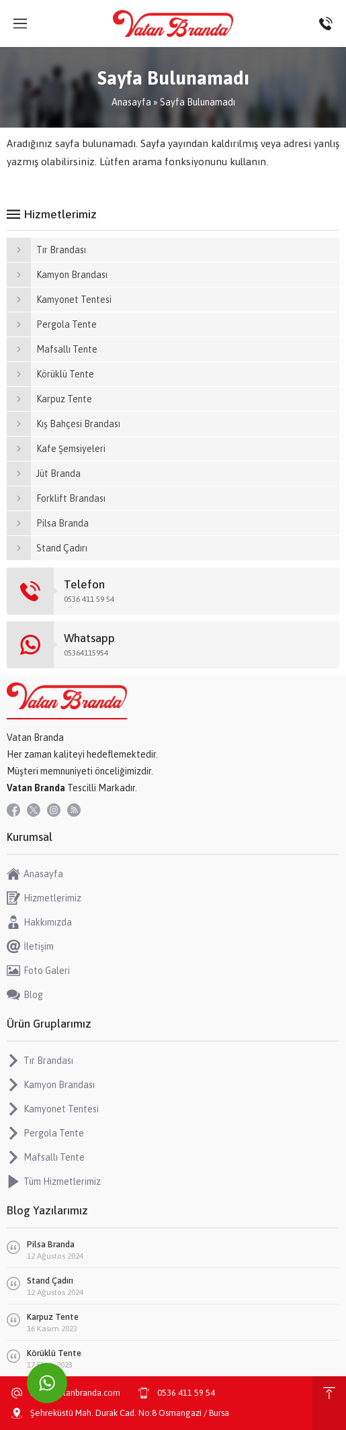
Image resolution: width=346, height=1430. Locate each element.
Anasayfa (131, 102)
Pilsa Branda (51, 1244)
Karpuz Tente (53, 1317)
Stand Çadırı (50, 1281)
